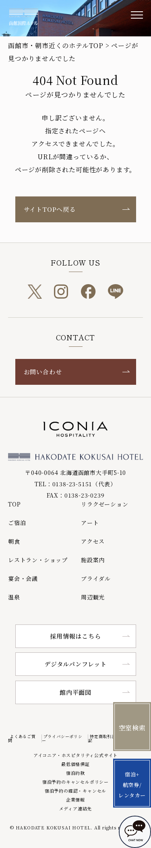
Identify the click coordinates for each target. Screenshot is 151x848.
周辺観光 (93, 597)
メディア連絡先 (75, 808)
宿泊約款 (75, 773)
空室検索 (132, 727)
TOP (14, 504)
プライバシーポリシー (62, 738)
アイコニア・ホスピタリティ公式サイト (75, 755)
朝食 (14, 541)
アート (90, 523)
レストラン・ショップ (38, 560)
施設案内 (93, 560)
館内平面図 (75, 692)
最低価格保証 (75, 764)
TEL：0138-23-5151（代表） (75, 484)
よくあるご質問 (22, 738)
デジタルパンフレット (75, 664)
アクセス (93, 541)
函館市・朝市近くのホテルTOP (55, 45)
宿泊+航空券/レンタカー (132, 784)
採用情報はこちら (75, 636)
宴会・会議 (23, 578)
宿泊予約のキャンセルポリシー (75, 781)
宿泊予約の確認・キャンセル (75, 790)
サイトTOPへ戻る (50, 209)
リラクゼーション (104, 504)
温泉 (14, 597)
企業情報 (75, 799)
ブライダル (96, 578)
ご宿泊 (17, 523)
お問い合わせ (43, 371)
